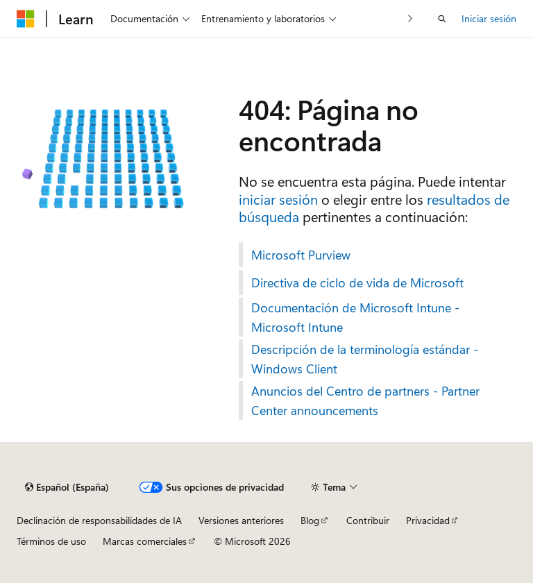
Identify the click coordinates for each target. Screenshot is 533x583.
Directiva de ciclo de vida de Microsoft (357, 282)
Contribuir (367, 520)
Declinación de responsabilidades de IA (99, 520)
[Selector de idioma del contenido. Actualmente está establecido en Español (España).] (67, 487)
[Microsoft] (26, 19)
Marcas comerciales (145, 541)
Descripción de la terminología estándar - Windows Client (364, 359)
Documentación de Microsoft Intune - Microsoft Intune (355, 317)
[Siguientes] (410, 18)
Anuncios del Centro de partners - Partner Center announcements (365, 400)
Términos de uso (51, 541)
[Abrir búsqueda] (442, 18)
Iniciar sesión (489, 18)
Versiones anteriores (241, 520)
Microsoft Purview (300, 254)
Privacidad (428, 520)
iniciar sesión (278, 198)
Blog (310, 520)
